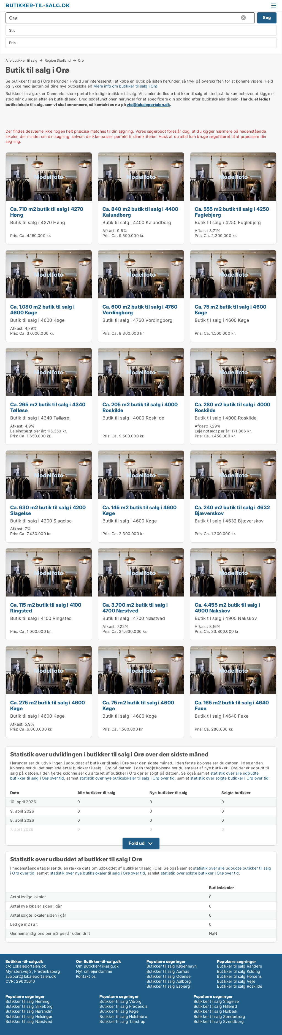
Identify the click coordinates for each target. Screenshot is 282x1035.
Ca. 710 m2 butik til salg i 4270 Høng (46, 212)
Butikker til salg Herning (28, 1001)
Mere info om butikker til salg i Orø (125, 86)
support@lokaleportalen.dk (31, 976)
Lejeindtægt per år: (28, 431)
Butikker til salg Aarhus (168, 971)
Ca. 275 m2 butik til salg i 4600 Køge (47, 705)
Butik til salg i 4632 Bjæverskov (229, 521)
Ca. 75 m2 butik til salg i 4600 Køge (230, 309)
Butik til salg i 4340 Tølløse (39, 418)
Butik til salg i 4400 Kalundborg (136, 222)
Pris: (14, 235)
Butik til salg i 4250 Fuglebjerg (228, 222)
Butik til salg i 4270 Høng (37, 222)
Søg (267, 17)
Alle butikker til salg (21, 60)
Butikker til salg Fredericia (123, 1006)
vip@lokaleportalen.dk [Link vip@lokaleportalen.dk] (148, 104)
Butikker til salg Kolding (238, 971)
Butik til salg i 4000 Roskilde (133, 418)
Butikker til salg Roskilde (239, 986)
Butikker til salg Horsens (239, 976)
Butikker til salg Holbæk (216, 1011)
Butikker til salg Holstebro (123, 1016)
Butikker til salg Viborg (120, 1001)
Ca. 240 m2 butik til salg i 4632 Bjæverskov (232, 510)
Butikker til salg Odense (169, 976)
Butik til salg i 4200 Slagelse (41, 521)
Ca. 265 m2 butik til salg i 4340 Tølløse (47, 407)
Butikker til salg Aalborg (169, 981)
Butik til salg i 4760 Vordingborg (137, 320)
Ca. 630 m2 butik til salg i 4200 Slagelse (48, 510)
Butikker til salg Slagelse (216, 1001)
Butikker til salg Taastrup (122, 1021)
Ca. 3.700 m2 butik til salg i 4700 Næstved (135, 608)
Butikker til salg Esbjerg (168, 986)
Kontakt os (86, 976)
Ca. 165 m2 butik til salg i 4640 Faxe (232, 705)
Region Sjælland (58, 60)
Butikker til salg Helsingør (29, 1016)
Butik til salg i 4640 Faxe (221, 716)
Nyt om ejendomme (94, 971)
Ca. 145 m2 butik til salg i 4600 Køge (139, 510)
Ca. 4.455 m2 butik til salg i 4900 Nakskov (227, 608)
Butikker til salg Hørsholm (29, 1011)
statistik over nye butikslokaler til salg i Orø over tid (127, 778)
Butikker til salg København (172, 966)
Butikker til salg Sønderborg (219, 1016)
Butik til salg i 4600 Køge (37, 320)
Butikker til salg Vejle (236, 981)
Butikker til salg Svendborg (219, 1021)
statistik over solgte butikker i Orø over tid (229, 778)
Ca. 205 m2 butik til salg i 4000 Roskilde (140, 407)
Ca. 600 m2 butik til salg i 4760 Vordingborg (139, 309)
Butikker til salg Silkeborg (29, 1006)
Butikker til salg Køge (118, 1011)
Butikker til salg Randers (239, 966)
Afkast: (109, 230)
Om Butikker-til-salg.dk (97, 966)
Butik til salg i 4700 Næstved (133, 618)
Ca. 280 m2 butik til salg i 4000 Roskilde (232, 407)
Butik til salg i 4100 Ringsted (41, 618)
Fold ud (137, 843)
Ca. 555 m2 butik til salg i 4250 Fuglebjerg (232, 212)
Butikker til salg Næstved (29, 1021)
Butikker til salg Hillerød (215, 1006)
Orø (81, 60)
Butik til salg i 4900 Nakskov (226, 618)
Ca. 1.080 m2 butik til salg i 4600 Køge (42, 309)
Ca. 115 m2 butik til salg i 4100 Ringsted (45, 608)
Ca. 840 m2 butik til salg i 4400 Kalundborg (140, 212)
